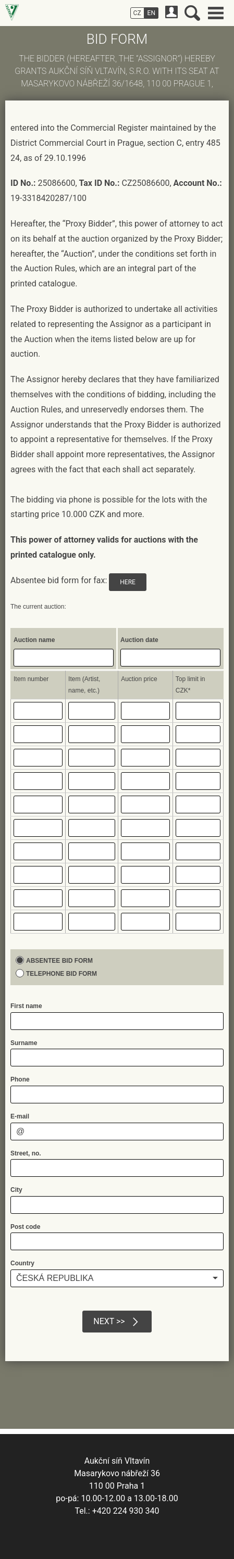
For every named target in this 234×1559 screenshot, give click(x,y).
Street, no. (25, 1153)
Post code (25, 1226)
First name (26, 1006)
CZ (137, 13)
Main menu (216, 13)
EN (151, 13)
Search (192, 13)
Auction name (34, 640)
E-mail (19, 1116)
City (16, 1189)
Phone (20, 1079)
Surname (23, 1043)
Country (22, 1263)
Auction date (139, 640)
